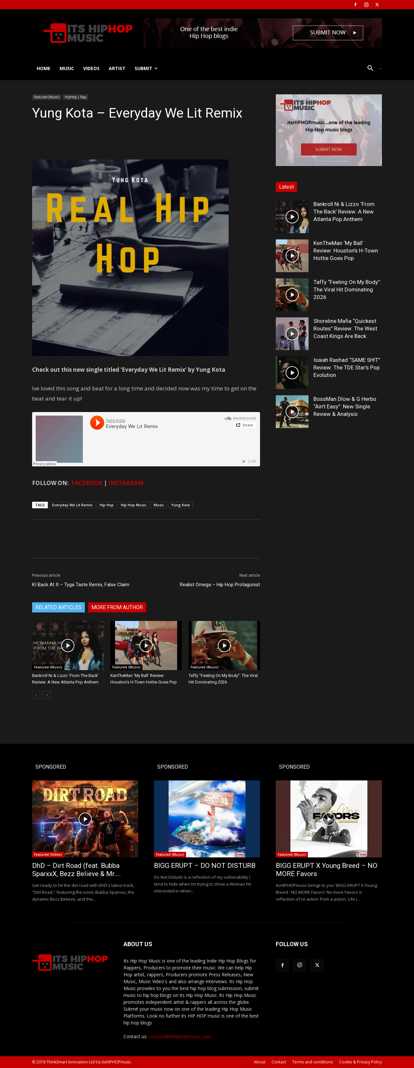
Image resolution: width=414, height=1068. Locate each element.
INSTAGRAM (125, 483)
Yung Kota (180, 504)
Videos (91, 68)
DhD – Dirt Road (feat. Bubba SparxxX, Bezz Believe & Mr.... (76, 870)
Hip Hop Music (133, 504)
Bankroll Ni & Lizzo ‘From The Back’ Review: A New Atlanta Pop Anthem (344, 211)
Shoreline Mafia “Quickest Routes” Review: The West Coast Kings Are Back (345, 328)
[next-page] (47, 695)
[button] (372, 69)
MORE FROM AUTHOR (117, 607)
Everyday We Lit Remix (72, 504)
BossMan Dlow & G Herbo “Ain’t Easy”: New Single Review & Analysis (344, 406)
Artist (117, 68)
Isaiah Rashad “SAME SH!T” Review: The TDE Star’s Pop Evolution (346, 367)
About (259, 1062)
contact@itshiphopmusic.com (180, 1036)
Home (43, 68)
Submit (146, 68)
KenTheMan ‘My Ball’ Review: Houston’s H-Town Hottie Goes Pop (345, 250)
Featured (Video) (48, 854)
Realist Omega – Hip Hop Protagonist (220, 585)
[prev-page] (36, 695)
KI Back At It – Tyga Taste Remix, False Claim (80, 585)
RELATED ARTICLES (58, 607)
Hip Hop (107, 504)
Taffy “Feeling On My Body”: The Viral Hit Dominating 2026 (347, 289)
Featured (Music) (46, 97)
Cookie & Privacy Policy (360, 1062)
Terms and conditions (312, 1062)
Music (67, 68)
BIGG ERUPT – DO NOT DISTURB (204, 866)
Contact (279, 1062)
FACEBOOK (87, 483)
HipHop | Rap (75, 97)
